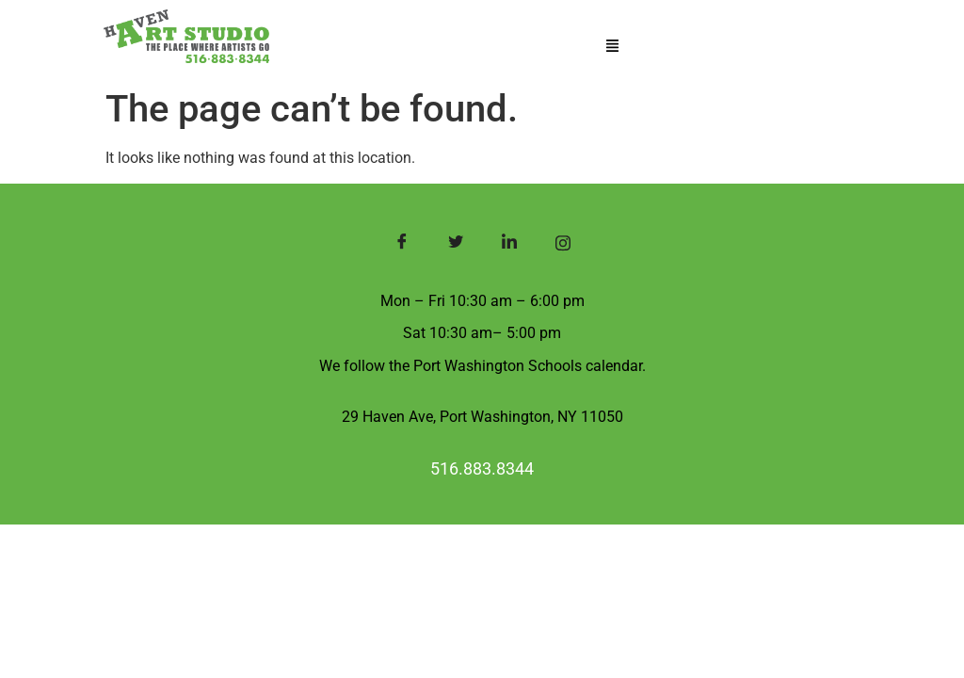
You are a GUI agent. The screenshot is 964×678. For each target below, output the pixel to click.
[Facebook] (401, 244)
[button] (612, 46)
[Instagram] (562, 244)
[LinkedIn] (509, 244)
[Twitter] (455, 244)
